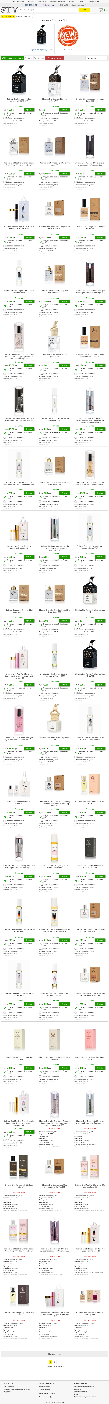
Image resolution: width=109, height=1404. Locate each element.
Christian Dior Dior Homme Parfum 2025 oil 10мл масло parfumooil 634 (54, 930)
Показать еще (54, 1354)
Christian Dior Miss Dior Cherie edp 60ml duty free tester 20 (90, 1186)
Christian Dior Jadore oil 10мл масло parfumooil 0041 (54, 419)
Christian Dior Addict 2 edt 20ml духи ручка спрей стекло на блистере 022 (54, 1250)
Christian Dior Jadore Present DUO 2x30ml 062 (19, 803)
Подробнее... (8, 1391)
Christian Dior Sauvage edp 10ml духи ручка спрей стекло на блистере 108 (19, 419)
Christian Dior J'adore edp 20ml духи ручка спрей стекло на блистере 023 (90, 1122)
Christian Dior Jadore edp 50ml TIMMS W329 (90, 803)
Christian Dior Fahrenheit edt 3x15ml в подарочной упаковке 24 (90, 1250)
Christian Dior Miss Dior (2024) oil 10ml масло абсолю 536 (54, 867)
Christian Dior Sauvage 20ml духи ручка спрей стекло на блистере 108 (90, 164)
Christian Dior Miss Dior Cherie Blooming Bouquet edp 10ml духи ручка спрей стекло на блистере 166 (19, 357)
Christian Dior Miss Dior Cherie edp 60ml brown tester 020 (54, 611)
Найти (84, 10)
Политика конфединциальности (85, 1397)
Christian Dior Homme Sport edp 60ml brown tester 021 (54, 483)
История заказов (44, 1386)
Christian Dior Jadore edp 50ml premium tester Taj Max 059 (54, 228)
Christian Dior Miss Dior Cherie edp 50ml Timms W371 (54, 1058)
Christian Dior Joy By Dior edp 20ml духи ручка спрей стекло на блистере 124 (19, 867)
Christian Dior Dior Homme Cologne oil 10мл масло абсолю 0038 (54, 675)
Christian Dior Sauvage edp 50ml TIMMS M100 (19, 1314)
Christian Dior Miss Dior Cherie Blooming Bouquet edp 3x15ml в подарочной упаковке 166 (19, 1123)
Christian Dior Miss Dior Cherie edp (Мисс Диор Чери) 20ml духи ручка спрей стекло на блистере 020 (90, 420)
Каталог (31, 2)
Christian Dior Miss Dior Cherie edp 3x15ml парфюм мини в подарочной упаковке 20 (19, 676)
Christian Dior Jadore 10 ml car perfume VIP (90, 611)
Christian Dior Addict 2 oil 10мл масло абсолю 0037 (19, 994)
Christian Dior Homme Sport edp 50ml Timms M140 (19, 1058)
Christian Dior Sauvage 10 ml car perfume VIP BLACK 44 (19, 100)
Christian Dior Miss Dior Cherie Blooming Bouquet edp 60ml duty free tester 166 (19, 1250)
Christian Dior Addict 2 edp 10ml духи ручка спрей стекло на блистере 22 (19, 739)
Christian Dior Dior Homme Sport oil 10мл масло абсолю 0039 (90, 739)
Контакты (42, 2)
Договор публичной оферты (84, 1386)
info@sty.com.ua (48, 5)
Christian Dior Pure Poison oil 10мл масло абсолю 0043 (90, 547)
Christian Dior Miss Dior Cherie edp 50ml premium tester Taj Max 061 (90, 994)
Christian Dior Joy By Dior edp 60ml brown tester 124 (19, 611)
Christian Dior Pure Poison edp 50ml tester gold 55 (90, 1314)
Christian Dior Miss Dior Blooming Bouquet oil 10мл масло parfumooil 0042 (19, 483)
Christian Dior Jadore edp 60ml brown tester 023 (90, 100)
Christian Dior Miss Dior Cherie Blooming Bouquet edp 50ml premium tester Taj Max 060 (54, 804)
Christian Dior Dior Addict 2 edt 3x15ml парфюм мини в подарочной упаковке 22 (55, 1315)
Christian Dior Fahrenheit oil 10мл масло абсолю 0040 (19, 930)
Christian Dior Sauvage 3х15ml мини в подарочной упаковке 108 (19, 228)
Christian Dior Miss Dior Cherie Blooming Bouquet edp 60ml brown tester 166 (19, 164)
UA (10, 2)
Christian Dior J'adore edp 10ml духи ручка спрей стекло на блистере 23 (90, 483)
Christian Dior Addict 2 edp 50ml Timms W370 (90, 1058)
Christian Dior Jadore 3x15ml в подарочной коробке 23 (19, 547)
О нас (76, 1394)
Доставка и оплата (57, 2)
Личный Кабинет (44, 1389)
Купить (29, 110)
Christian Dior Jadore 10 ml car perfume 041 (54, 739)
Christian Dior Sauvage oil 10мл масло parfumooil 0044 (19, 292)
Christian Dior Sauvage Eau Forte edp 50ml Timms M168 (90, 867)
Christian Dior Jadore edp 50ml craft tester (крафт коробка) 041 (90, 355)
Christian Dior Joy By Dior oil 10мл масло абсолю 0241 (54, 994)
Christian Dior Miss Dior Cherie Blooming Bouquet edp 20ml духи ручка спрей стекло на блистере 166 (54, 1123)
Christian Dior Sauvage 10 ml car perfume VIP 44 (54, 100)
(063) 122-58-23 (31, 5)
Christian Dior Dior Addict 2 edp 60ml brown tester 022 (54, 292)
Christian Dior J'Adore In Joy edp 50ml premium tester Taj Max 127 (90, 930)
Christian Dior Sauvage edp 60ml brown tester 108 (54, 164)
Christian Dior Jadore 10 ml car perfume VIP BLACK (90, 675)
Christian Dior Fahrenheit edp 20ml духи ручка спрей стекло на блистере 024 (90, 292)
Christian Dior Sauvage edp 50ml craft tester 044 (90, 228)
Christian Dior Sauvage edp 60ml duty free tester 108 (19, 1186)
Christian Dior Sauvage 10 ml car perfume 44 (54, 355)
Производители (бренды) (47, 1397)
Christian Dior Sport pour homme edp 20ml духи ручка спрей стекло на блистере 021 (54, 548)
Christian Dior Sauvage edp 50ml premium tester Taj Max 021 (54, 1186)
